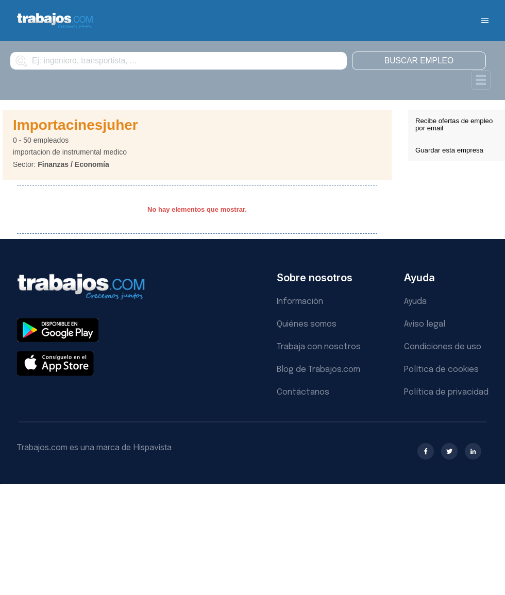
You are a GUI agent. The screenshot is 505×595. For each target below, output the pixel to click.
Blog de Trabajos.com (318, 369)
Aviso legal (424, 324)
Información (300, 301)
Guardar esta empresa (449, 150)
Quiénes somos (306, 324)
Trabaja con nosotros (319, 347)
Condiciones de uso (442, 347)
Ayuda (415, 301)
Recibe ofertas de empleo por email (454, 124)
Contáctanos (303, 392)
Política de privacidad (446, 392)
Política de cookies (441, 369)
